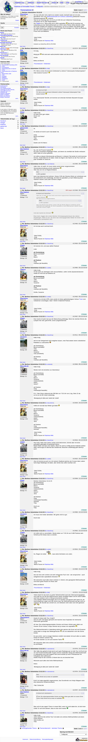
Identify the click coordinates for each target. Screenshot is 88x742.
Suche (54, 2)
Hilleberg (4, 77)
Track (38, 23)
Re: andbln (48, 267)
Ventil (3, 80)
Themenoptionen (26, 10)
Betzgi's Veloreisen (5, 97)
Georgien (4, 76)
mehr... (17, 81)
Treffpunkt (39, 6)
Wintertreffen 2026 (6, 73)
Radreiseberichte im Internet (9, 68)
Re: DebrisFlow (49, 48)
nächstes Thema (58, 728)
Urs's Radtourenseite (5, 88)
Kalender (31, 2)
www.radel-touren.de (5, 91)
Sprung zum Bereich (67, 732)
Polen (3, 66)
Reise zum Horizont (5, 96)
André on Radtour (4, 94)
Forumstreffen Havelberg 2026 (9, 65)
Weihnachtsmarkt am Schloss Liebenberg (60, 16)
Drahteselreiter (4, 85)
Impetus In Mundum (5, 93)
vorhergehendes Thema (28, 728)
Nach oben (22, 46)
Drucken (84, 46)
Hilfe (61, 2)
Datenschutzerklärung (35, 739)
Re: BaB (47, 68)
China (3, 70)
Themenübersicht (44, 728)
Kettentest (47, 63)
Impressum (25, 739)
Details (17, 20)
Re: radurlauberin (49, 648)
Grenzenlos (3, 87)
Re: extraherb (48, 364)
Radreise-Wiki (49, 40)
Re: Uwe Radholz (49, 163)
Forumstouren (5, 67)
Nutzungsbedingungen (47, 739)
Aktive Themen (42, 2)
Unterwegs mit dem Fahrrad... (7, 89)
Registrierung (19, 2)
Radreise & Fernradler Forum (24, 6)
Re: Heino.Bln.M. (49, 402)
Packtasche (5, 78)
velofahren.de (3, 92)
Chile (3, 75)
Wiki (67, 2)
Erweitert (16, 27)
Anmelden (79, 2)
